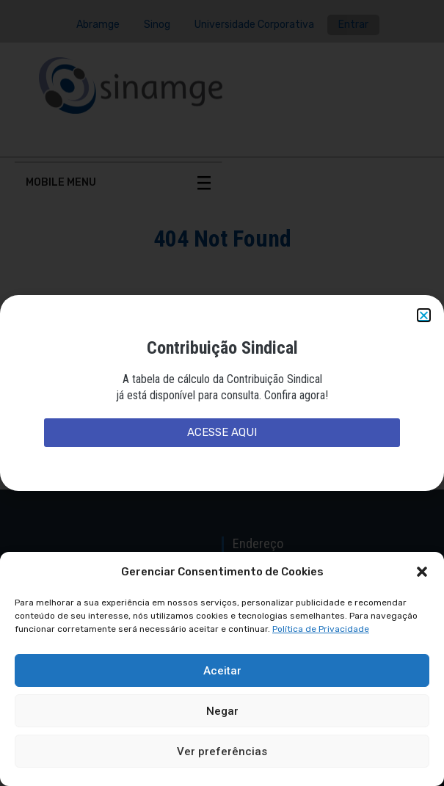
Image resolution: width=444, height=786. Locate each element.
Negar (222, 711)
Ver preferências (222, 751)
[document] (222, 393)
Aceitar (222, 670)
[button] (422, 571)
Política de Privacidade (320, 629)
